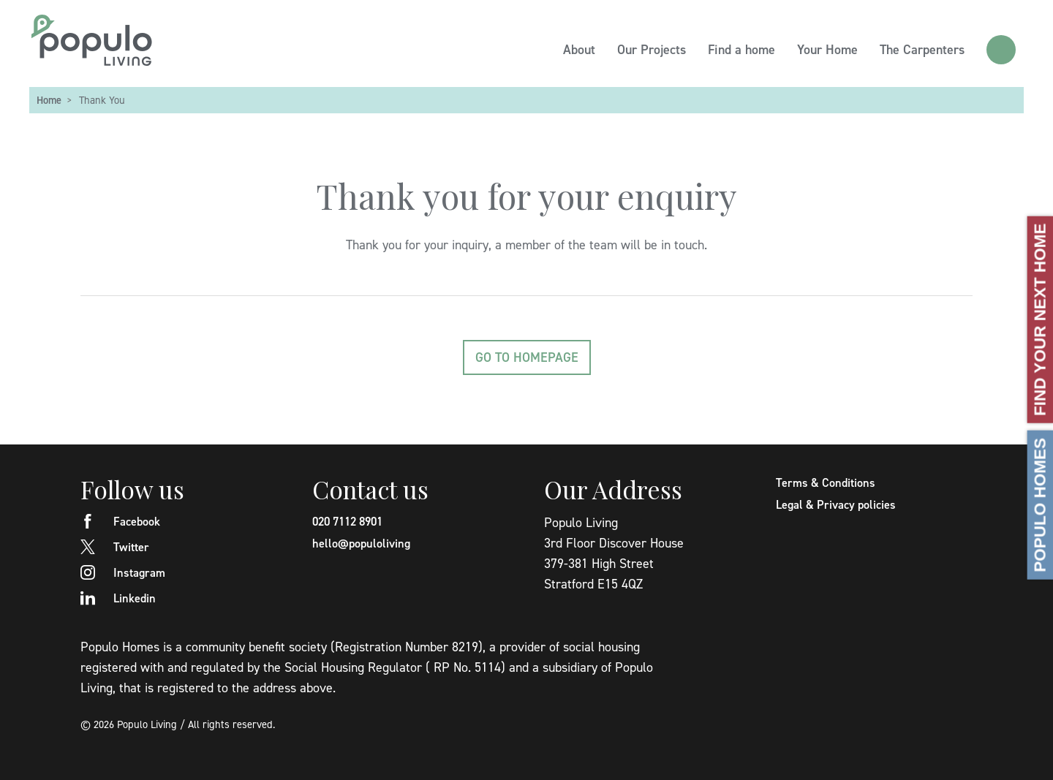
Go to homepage (526, 357)
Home (49, 100)
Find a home (741, 49)
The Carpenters (922, 49)
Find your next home (1040, 319)
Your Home (827, 49)
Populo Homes (1040, 504)
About (579, 49)
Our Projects (651, 49)
